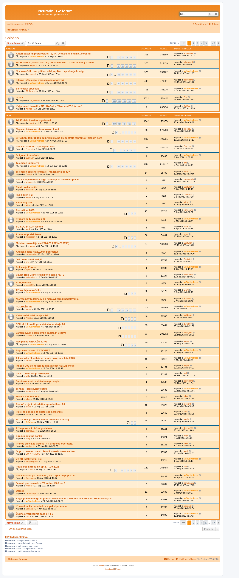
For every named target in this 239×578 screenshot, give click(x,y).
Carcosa (187, 146)
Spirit (28, 269)
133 (119, 101)
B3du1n (29, 158)
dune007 (188, 299)
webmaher (30, 277)
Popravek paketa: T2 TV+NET (33, 350)
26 (119, 83)
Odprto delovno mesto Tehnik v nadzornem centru (45, 451)
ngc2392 (30, 285)
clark (186, 234)
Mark (32, 123)
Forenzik (30, 149)
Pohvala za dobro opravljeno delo (35, 146)
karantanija (189, 179)
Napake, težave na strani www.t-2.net (37, 129)
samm (28, 309)
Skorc (186, 171)
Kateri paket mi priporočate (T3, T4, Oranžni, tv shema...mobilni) (53, 53)
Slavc (186, 290)
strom (28, 360)
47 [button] (213, 43)
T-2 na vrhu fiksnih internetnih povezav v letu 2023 (45, 358)
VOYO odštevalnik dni (29, 459)
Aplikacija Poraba (26, 267)
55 (130, 141)
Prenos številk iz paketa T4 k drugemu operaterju (44, 443)
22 (123, 66)
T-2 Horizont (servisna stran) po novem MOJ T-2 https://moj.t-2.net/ (55, 62)
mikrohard (188, 62)
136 (134, 101)
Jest (31, 469)
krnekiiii (33, 74)
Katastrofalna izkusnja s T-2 (32, 315)
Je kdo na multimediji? (29, 259)
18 (123, 57)
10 (130, 150)
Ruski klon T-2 (24, 194)
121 (124, 124)
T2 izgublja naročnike (28, 290)
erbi (27, 262)
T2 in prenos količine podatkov (34, 428)
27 (123, 83)
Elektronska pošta (26, 187)
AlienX (29, 318)
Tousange (30, 478)
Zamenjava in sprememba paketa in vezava (41, 332)
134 (124, 101)
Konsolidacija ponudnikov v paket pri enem (41, 506)
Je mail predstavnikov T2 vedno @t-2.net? (40, 483)
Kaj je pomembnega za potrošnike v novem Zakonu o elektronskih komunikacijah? (64, 498)
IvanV (186, 419)
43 (119, 92)
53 (123, 141)
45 (127, 92)
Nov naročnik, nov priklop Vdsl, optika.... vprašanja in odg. (50, 71)
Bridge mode (23, 282)
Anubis (29, 486)
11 (135, 150)
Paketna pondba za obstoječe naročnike (39, 411)
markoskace (31, 391)
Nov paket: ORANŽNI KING (31, 341)
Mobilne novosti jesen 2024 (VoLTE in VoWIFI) (42, 243)
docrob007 (30, 431)
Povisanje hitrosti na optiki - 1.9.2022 (37, 466)
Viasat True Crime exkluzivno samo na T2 (40, 274)
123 (134, 124)
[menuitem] (28, 24)
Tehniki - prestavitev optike (31, 388)
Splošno (12, 38)
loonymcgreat (32, 461)
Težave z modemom (27, 396)
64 (127, 75)
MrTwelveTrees (37, 56)
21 (135, 57)
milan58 (29, 190)
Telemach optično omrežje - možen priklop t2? (43, 171)
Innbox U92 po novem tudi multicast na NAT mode (45, 365)
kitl (185, 163)
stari (28, 414)
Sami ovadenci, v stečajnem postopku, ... (40, 381)
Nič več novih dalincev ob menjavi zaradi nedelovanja (47, 299)
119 (114, 124)
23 (127, 66)
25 (135, 66)
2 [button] (193, 43)
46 (130, 92)
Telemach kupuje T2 (27, 163)
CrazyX (29, 174)
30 (135, 83)
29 (130, 83)
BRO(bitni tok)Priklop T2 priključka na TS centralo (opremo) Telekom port (59, 137)
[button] (183, 43)
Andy (28, 438)
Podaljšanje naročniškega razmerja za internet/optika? (47, 179)
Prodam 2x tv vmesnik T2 (30, 219)
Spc (185, 97)
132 (114, 101)
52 (119, 141)
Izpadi (19, 97)
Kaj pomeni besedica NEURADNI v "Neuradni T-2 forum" (49, 106)
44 (123, 92)
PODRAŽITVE (24, 306)
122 (129, 124)
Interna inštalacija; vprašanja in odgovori (40, 80)
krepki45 (188, 404)
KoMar (29, 109)
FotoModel (188, 53)
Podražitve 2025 (25, 210)
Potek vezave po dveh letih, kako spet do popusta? (45, 475)
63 (123, 75)
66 (135, 75)
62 (119, 75)
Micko (28, 205)
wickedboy (30, 237)
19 (127, 57)
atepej (32, 65)
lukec (28, 399)
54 (127, 141)
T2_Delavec (31, 91)
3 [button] (197, 43)
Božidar (29, 335)
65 (130, 75)
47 (135, 92)
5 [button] (206, 43)
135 (129, 101)
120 (119, 124)
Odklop (20, 490)
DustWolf (188, 187)
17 (119, 57)
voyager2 (188, 332)
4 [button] (201, 43)
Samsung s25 (24, 202)
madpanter (31, 446)
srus (186, 411)
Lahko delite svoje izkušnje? (32, 373)
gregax (29, 182)
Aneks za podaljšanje (28, 234)
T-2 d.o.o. (30, 422)
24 (130, 66)
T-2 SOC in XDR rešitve (29, 226)
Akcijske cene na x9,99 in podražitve (37, 251)
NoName (188, 315)
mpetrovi (188, 129)
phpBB (101, 566)
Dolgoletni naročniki (28, 155)
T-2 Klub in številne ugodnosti (33, 120)
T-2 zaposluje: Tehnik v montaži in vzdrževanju (43, 419)
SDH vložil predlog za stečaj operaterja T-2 (40, 324)
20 (130, 57)
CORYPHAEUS (33, 454)
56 (135, 141)
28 (127, 83)
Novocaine (188, 210)
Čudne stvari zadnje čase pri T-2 (34, 513)
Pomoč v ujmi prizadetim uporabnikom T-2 (40, 404)
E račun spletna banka (29, 436)
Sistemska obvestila (27, 88)
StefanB (29, 509)
